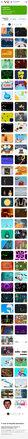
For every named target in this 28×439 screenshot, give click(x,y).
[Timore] (7, 191)
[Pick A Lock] (7, 234)
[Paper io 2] (21, 95)
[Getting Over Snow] (7, 361)
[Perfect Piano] (7, 138)
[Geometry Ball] (7, 255)
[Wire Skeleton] (7, 180)
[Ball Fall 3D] (21, 74)
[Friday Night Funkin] (7, 351)
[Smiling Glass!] (7, 383)
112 (21, 24)
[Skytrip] (21, 170)
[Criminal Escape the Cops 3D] (7, 329)
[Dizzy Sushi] (7, 266)
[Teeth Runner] (21, 276)
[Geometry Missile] (21, 32)
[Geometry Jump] (21, 329)
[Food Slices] (21, 372)
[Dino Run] (21, 340)
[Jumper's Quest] (7, 64)
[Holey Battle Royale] (21, 127)
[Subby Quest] (7, 276)
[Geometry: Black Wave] (7, 106)
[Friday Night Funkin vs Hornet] (21, 234)
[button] (7, 13)
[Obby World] (21, 85)
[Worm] (21, 212)
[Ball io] (21, 361)
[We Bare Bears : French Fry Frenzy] (7, 340)
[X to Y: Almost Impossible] (21, 191)
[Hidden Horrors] (7, 372)
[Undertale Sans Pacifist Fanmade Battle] (7, 319)
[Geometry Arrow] (7, 127)
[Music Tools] (7, 149)
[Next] (24, 18)
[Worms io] (21, 159)
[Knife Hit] (7, 202)
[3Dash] (7, 159)
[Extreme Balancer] (21, 117)
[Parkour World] (21, 223)
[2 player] (13, 18)
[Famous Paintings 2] (21, 202)
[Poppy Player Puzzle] (21, 393)
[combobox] (3, 24)
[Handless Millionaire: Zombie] (7, 393)
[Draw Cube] (21, 244)
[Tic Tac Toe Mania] (21, 266)
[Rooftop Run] (21, 42)
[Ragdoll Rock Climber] (7, 32)
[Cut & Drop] (7, 223)
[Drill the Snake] (7, 170)
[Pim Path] (7, 117)
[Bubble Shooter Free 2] (7, 42)
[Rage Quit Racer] (7, 287)
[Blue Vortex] (7, 298)
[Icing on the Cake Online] (7, 95)
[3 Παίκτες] (22, 18)
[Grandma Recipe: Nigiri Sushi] (7, 85)
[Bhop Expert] (7, 212)
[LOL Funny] (7, 404)
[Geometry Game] (21, 64)
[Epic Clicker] (21, 53)
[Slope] (7, 74)
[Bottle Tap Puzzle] (21, 298)
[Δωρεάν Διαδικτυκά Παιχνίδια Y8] (6, 2)
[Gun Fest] (21, 404)
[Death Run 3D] (21, 255)
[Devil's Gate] (7, 53)
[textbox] (4, 24)
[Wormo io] (21, 308)
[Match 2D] (21, 319)
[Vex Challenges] (21, 351)
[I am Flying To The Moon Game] (21, 383)
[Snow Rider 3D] (21, 149)
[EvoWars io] (21, 106)
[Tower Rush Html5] (21, 180)
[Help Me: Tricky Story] (7, 308)
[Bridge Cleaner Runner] (21, 138)
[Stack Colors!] (7, 244)
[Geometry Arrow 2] (21, 287)
